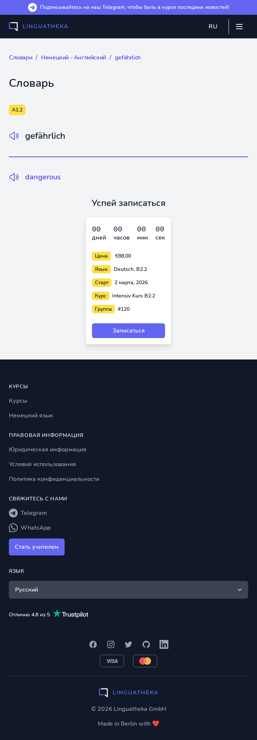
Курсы (18, 401)
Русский (129, 590)
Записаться (129, 331)
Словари (20, 58)
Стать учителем (37, 547)
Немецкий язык (31, 416)
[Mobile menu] (239, 26)
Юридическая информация (47, 449)
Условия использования (42, 464)
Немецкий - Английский (73, 58)
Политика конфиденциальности (54, 479)
